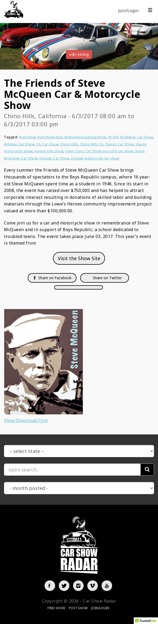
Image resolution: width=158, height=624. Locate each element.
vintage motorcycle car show (95, 158)
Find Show (56, 608)
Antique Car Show (19, 144)
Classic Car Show (119, 144)
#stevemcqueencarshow (85, 137)
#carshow (27, 137)
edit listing (79, 54)
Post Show (78, 608)
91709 (113, 137)
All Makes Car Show (136, 137)
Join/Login (128, 10)
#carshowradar (50, 137)
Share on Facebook (52, 277)
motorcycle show (49, 151)
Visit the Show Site (79, 258)
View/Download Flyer (26, 420)
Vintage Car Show (54, 158)
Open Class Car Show (83, 151)
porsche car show (118, 151)
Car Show (50, 144)
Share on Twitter (107, 277)
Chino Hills (69, 144)
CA (38, 144)
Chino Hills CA (91, 144)
